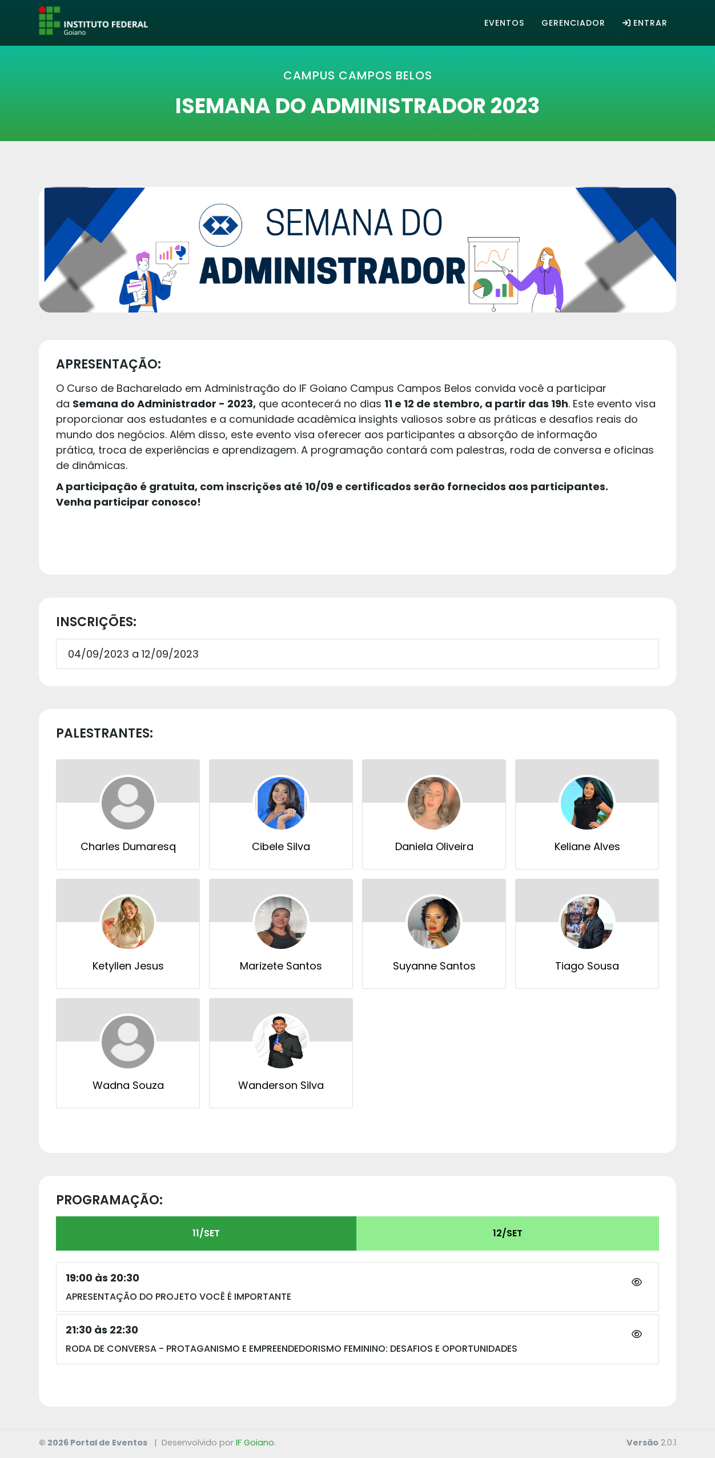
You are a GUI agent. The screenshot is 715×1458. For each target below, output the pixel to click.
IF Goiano (255, 1442)
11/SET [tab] (206, 1233)
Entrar (645, 23)
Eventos (504, 23)
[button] (636, 1282)
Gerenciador (573, 23)
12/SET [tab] (508, 1233)
